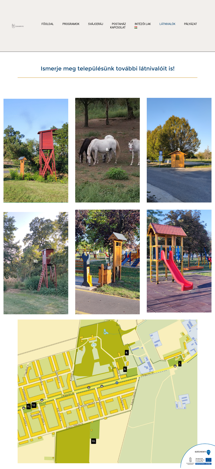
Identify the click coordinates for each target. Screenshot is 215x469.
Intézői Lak (143, 24)
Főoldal (48, 24)
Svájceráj (95, 24)
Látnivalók (167, 24)
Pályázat (190, 24)
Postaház (119, 24)
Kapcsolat (118, 27)
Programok (70, 24)
